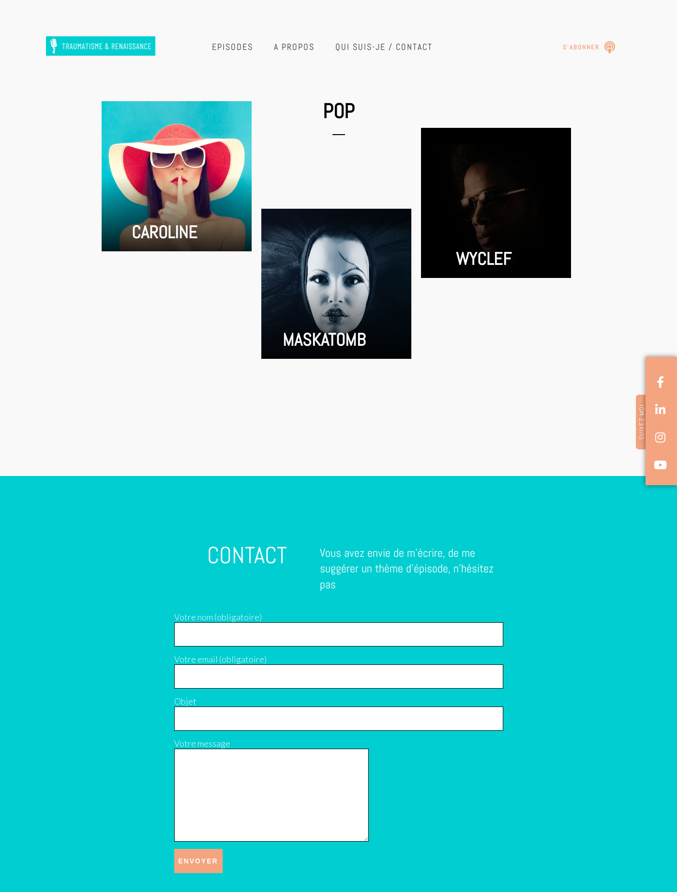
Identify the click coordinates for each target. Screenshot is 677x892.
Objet (185, 701)
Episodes (232, 46)
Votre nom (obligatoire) (218, 617)
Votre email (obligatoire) (220, 659)
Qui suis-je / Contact (384, 46)
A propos (294, 46)
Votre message (202, 743)
